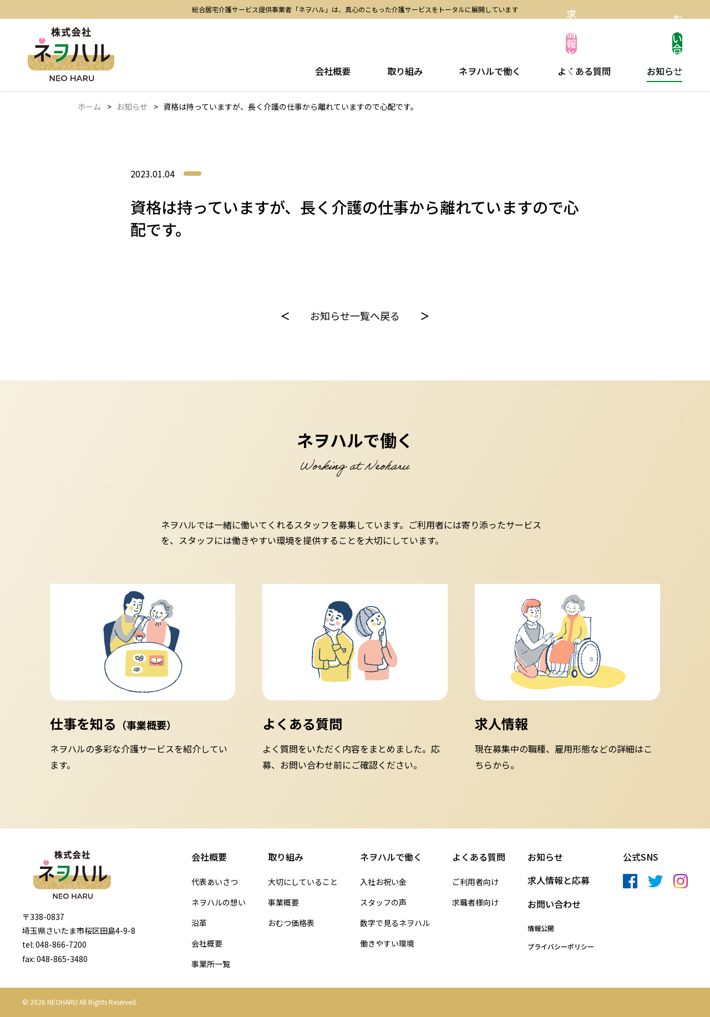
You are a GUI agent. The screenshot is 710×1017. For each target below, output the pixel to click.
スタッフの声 (383, 902)
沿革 (199, 923)
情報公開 (541, 928)
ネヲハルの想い (218, 902)
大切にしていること (303, 882)
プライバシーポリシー (561, 946)
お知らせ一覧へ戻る (355, 315)
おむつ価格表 (291, 923)
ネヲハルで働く (489, 70)
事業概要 (283, 902)
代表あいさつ (214, 882)
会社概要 (335, 70)
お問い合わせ (641, 43)
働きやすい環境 (387, 943)
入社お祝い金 (383, 882)
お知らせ (662, 70)
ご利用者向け (475, 882)
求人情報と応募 (530, 43)
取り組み (404, 70)
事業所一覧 (210, 964)
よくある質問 (583, 70)
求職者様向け (475, 902)
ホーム (89, 106)
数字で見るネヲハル (395, 923)
